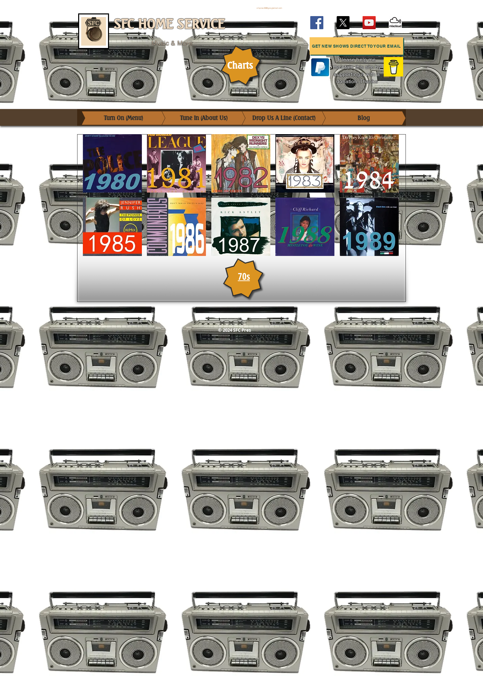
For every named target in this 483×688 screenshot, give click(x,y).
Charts (240, 65)
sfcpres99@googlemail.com (269, 8)
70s (244, 276)
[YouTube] (369, 22)
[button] (356, 46)
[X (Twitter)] (343, 22)
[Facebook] (316, 22)
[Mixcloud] (395, 22)
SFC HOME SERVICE (169, 24)
